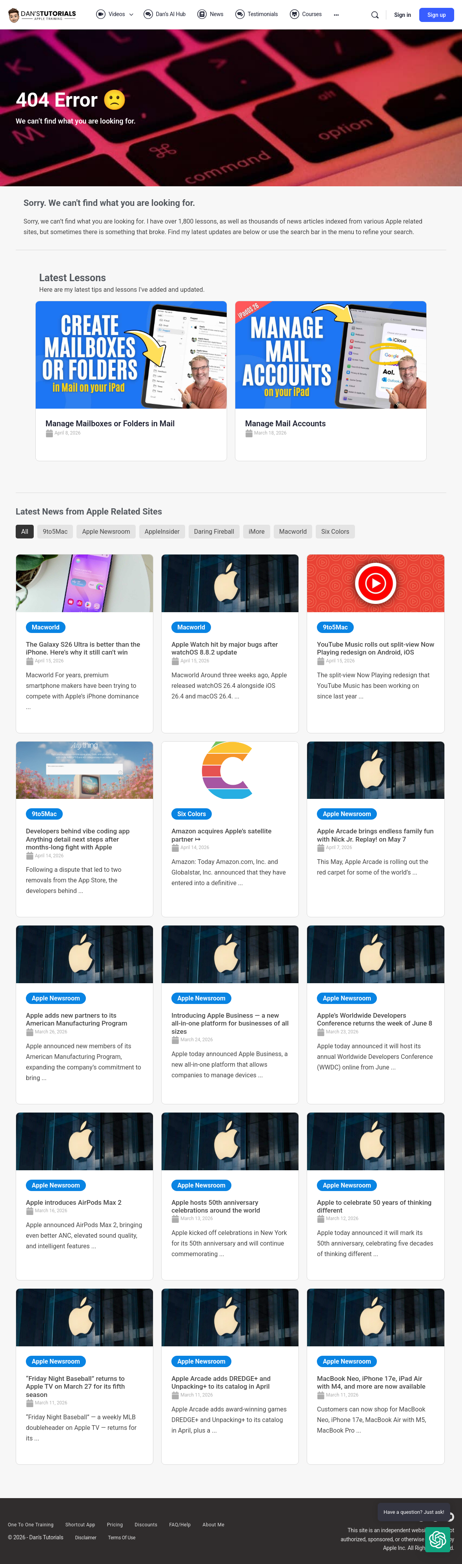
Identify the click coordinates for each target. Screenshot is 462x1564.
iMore (257, 531)
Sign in (402, 15)
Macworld (293, 531)
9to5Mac (55, 531)
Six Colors (335, 531)
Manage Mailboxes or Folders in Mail (110, 423)
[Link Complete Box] (84, 644)
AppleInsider (162, 531)
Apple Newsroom (106, 531)
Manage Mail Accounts (285, 423)
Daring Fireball (214, 531)
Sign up (436, 15)
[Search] (375, 15)
